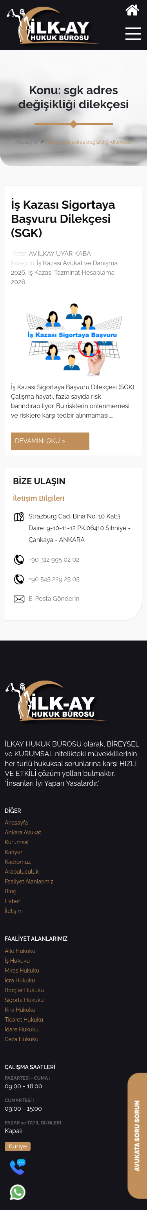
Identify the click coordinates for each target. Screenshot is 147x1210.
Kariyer (13, 852)
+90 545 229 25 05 (46, 579)
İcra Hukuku (20, 980)
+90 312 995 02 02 (46, 560)
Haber (12, 901)
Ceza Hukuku (21, 1039)
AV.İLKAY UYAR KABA (60, 253)
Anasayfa (26, 142)
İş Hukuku (17, 961)
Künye (18, 1146)
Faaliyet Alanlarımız (29, 881)
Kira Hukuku (20, 1010)
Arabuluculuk (22, 872)
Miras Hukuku (22, 970)
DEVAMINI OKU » (40, 441)
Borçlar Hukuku (24, 990)
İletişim (14, 911)
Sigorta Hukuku (24, 1000)
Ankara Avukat (23, 832)
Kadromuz (18, 862)
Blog (10, 891)
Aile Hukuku (20, 951)
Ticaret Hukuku (24, 1020)
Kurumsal (17, 842)
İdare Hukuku (21, 1029)
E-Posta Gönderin (46, 599)
